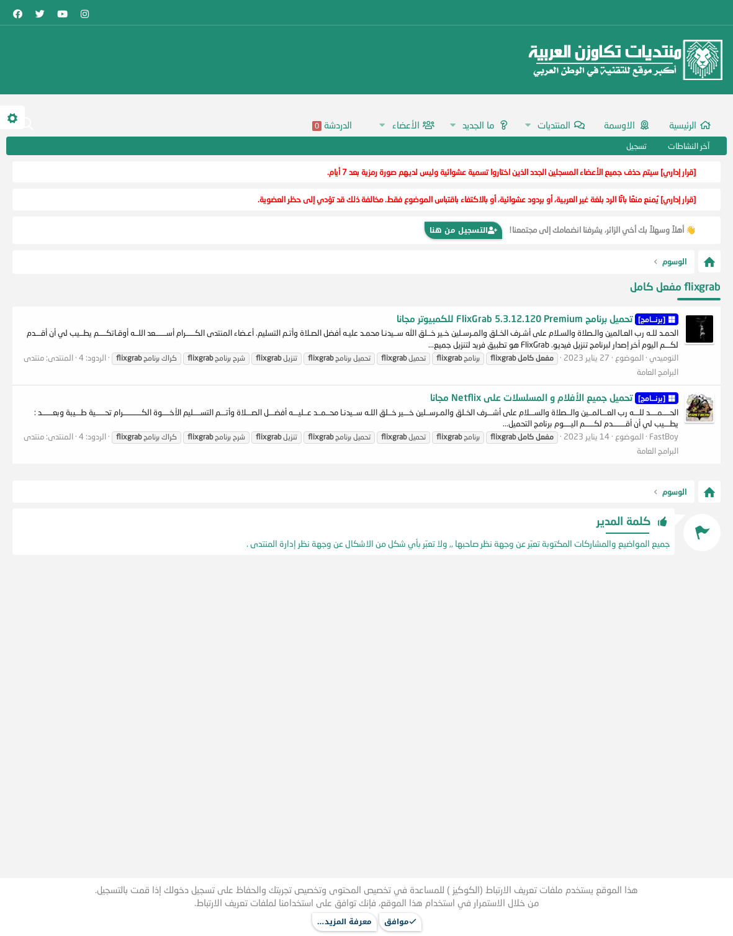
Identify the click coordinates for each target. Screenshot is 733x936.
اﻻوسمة (619, 124)
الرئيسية (682, 124)
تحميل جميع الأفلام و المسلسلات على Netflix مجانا (554, 397)
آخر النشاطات (688, 146)
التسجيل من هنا (463, 230)
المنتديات (553, 124)
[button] (527, 125)
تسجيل (636, 146)
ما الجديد (478, 124)
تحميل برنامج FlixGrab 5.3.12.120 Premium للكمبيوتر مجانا (537, 318)
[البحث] (27, 125)
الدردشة (332, 125)
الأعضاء (406, 124)
